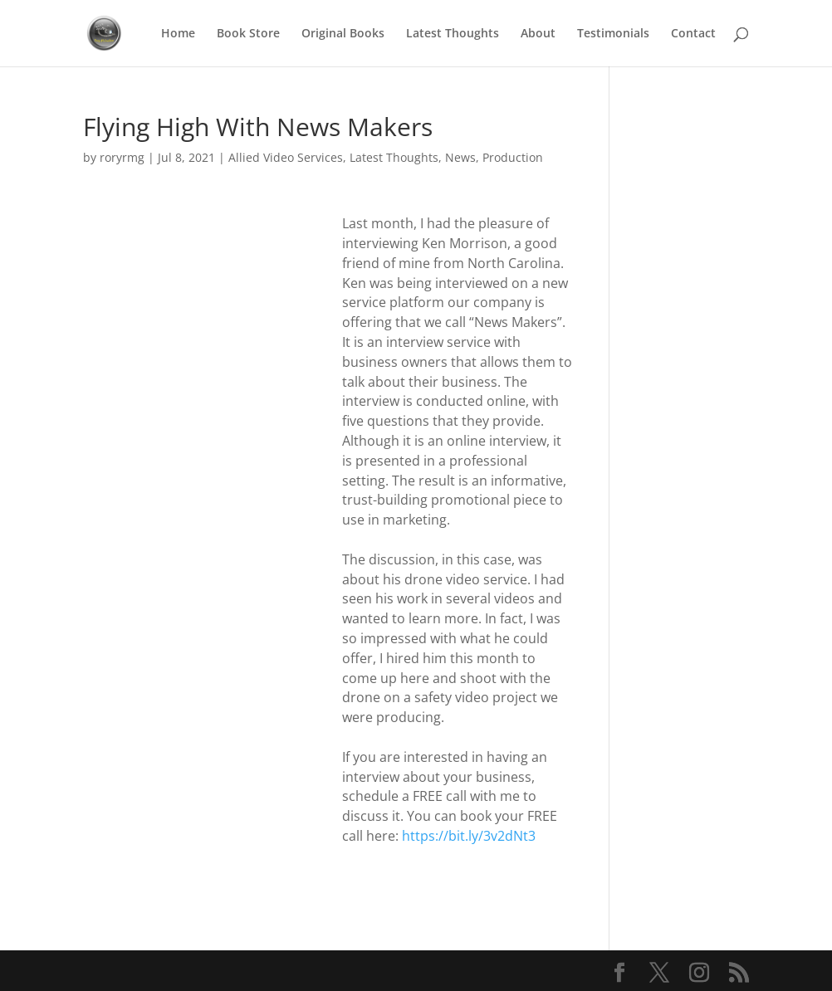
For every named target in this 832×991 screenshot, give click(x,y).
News (460, 157)
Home (178, 34)
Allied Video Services (285, 157)
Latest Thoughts (452, 34)
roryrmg (122, 157)
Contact (693, 34)
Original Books (342, 34)
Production (512, 157)
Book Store (248, 34)
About (538, 34)
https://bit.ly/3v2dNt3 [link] (469, 836)
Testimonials (613, 34)
